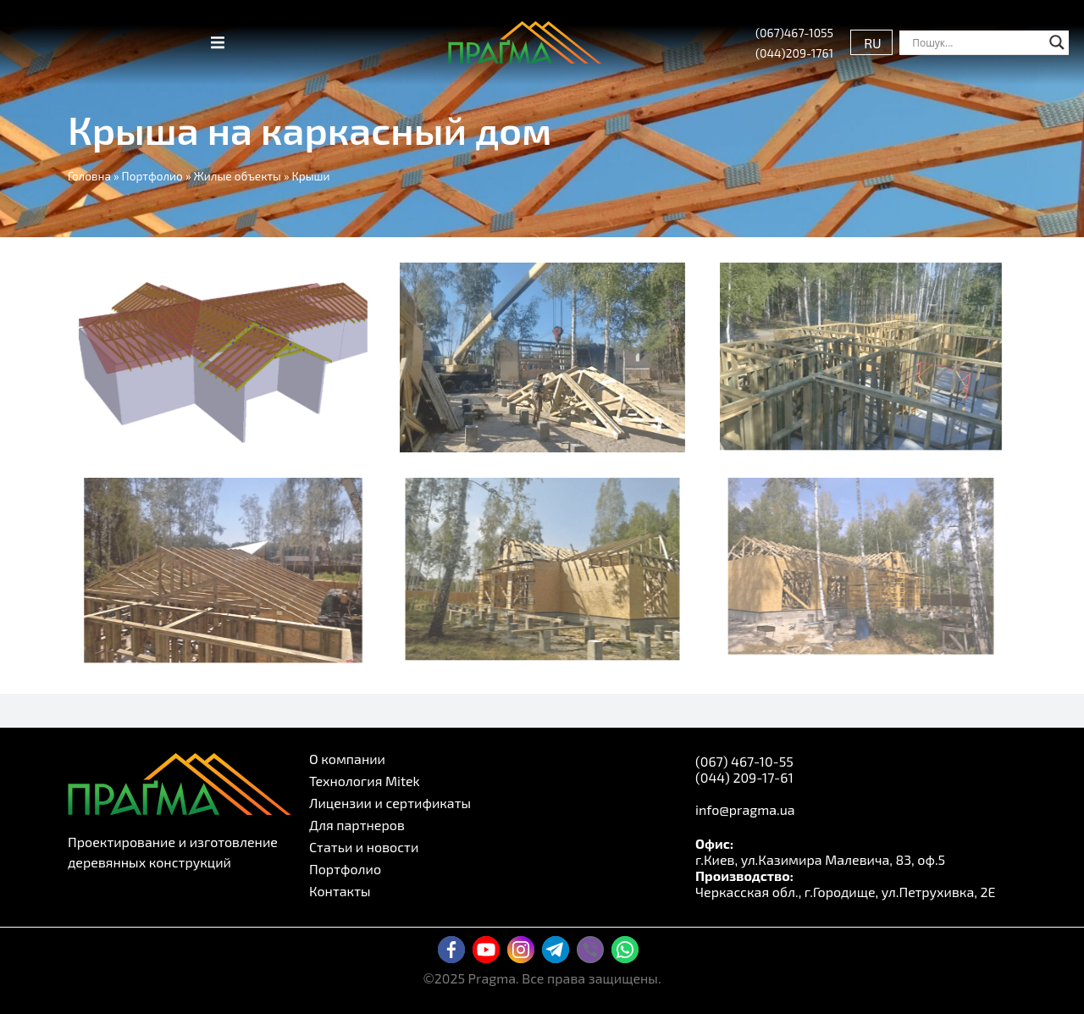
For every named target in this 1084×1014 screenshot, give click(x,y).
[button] (217, 42)
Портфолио (152, 176)
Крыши (311, 176)
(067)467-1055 (794, 32)
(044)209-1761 (794, 53)
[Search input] (976, 42)
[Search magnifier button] (1057, 42)
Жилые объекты (237, 176)
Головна (89, 176)
